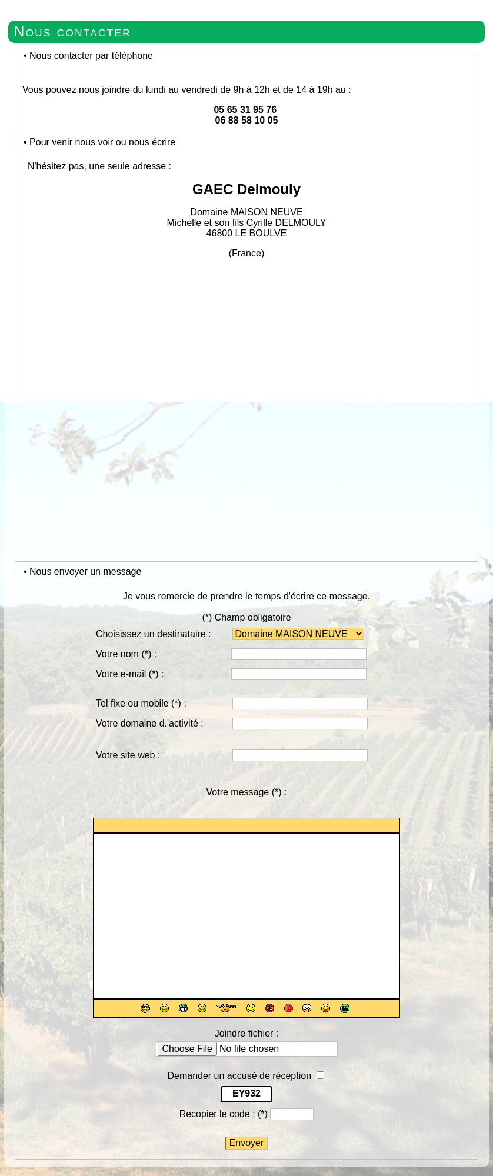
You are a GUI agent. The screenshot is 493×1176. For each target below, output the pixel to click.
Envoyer (246, 1143)
